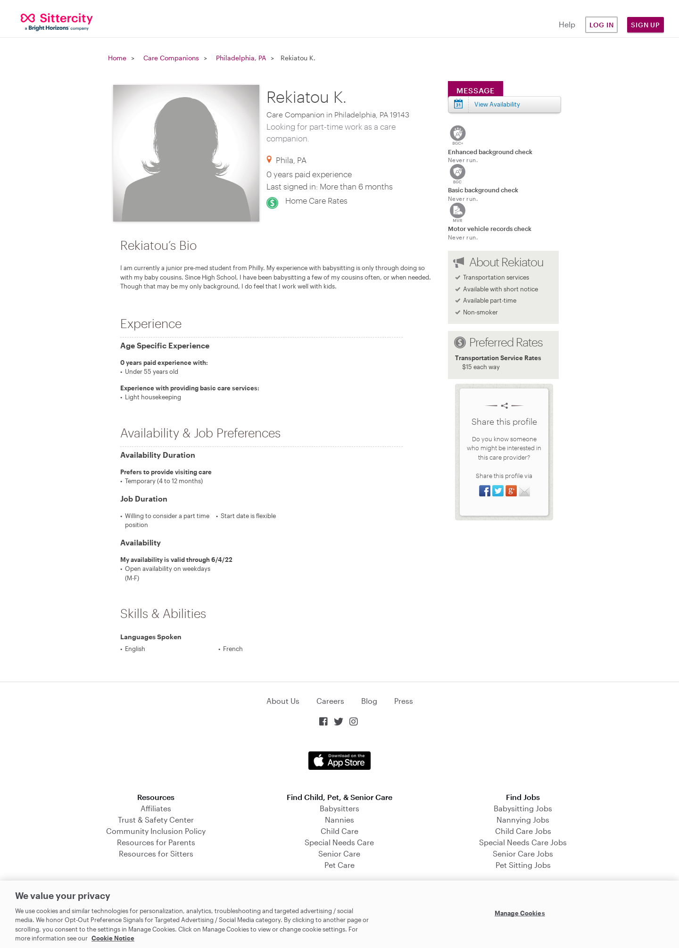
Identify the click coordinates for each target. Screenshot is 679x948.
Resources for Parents (156, 842)
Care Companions (171, 58)
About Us (282, 700)
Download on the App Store (339, 760)
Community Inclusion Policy (156, 830)
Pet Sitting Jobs (523, 864)
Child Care (339, 830)
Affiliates (156, 808)
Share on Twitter (498, 490)
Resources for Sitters (156, 853)
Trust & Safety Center (156, 819)
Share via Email (524, 490)
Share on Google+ (511, 490)
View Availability (497, 104)
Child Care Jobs (523, 830)
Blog (369, 700)
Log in (601, 25)
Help (567, 24)
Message (475, 90)
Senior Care (339, 853)
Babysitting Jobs (523, 808)
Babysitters (339, 808)
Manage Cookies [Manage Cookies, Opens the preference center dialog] (520, 913)
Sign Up (645, 25)
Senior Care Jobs (523, 853)
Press (403, 700)
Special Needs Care (339, 842)
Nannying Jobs (523, 819)
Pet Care (339, 864)
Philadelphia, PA (241, 58)
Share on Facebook (484, 490)
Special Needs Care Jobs (523, 842)
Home (117, 58)
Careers (330, 700)
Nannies (339, 819)
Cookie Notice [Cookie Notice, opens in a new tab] (112, 938)
